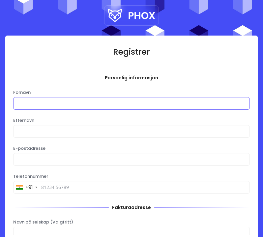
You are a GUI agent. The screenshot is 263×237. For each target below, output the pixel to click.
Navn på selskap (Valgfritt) (43, 222)
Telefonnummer (30, 176)
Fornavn (22, 92)
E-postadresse (29, 148)
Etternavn (23, 120)
